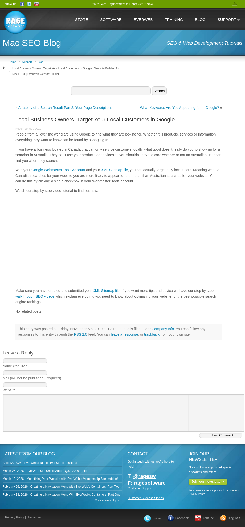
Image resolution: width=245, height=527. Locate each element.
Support (226, 20)
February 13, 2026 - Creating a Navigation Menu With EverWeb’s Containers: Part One (61, 494)
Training (174, 19)
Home (12, 61)
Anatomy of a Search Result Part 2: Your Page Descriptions (65, 108)
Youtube (204, 518)
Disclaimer (34, 517)
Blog (200, 19)
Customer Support (140, 488)
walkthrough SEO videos (34, 296)
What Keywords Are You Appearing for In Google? (179, 108)
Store (81, 19)
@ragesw (144, 476)
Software (110, 19)
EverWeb (143, 19)
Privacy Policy (197, 494)
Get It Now (145, 4)
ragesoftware (150, 483)
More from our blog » (107, 500)
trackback (152, 334)
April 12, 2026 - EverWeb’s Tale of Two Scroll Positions (40, 463)
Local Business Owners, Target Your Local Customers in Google (95, 119)
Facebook (178, 518)
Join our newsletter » (208, 481)
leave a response (124, 334)
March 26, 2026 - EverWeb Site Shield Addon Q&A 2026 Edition (46, 471)
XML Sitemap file (114, 170)
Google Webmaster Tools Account (58, 170)
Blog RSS (230, 518)
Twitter (152, 518)
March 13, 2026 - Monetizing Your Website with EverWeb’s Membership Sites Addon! (60, 479)
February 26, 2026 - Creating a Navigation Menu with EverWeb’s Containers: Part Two (61, 486)
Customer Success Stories (146, 498)
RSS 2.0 (80, 334)
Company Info (163, 329)
